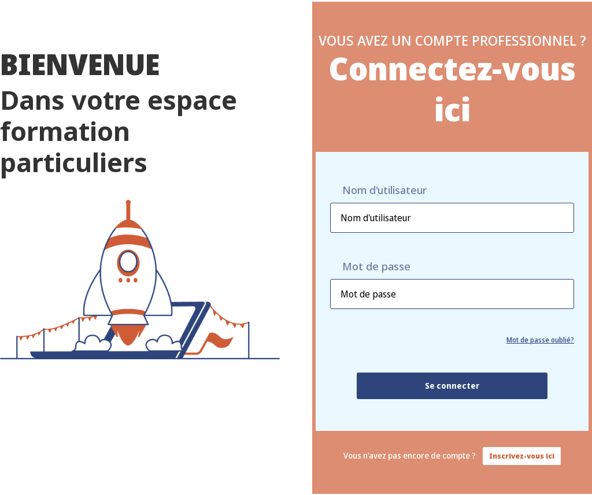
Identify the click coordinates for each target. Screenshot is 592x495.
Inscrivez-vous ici (521, 456)
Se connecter (452, 385)
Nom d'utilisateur (384, 190)
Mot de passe (376, 266)
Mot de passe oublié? (540, 340)
